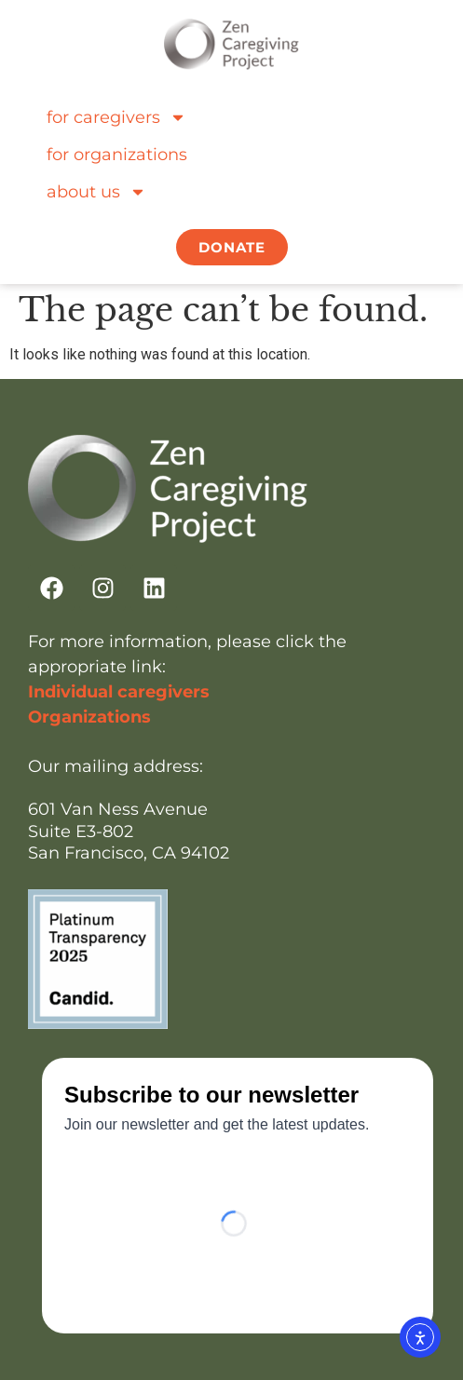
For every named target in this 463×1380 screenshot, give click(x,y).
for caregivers (116, 117)
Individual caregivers (119, 692)
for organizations (117, 154)
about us (96, 192)
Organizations (89, 717)
